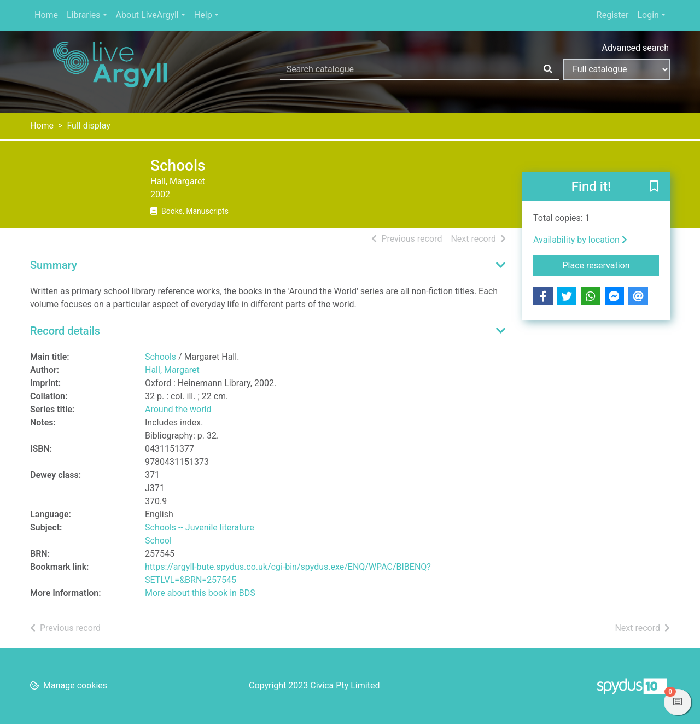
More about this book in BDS (200, 593)
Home (46, 15)
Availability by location (580, 240)
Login (647, 15)
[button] (654, 187)
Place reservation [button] (611, 265)
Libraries (83, 15)
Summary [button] (53, 265)
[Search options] (616, 69)
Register (613, 15)
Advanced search (635, 48)
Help (203, 15)
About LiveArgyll (147, 15)
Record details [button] (65, 330)
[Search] (548, 69)
